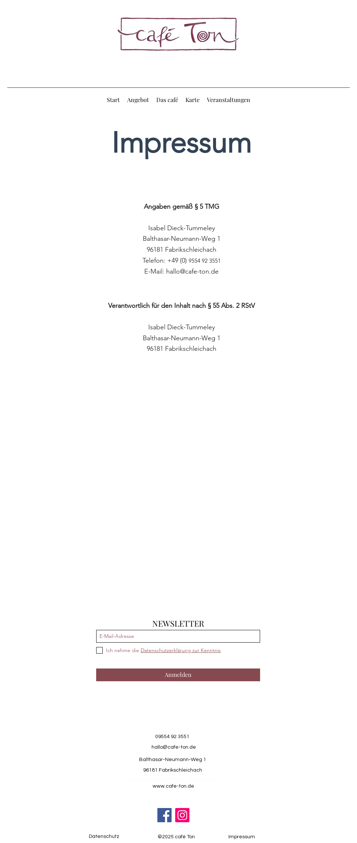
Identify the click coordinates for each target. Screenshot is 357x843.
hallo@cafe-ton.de (192, 271)
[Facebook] (164, 815)
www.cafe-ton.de (173, 786)
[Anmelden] (178, 674)
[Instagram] (182, 815)
